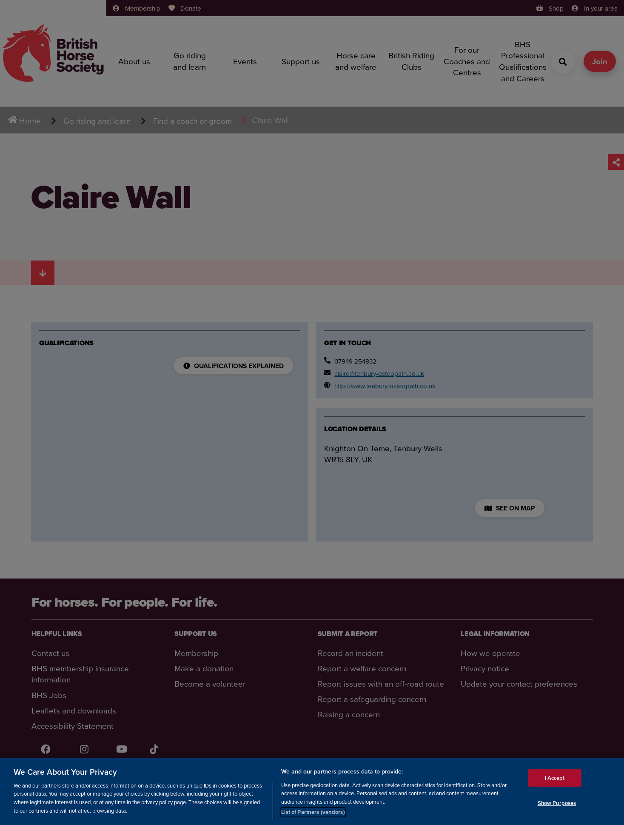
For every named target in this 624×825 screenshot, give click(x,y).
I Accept (555, 777)
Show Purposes (557, 803)
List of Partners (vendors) (313, 812)
